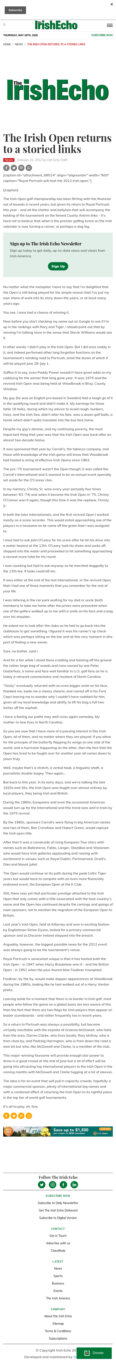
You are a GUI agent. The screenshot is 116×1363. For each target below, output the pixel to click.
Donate (98, 1353)
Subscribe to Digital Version (58, 1218)
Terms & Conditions (58, 1331)
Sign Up (58, 266)
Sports (58, 1276)
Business (58, 1283)
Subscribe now (102, 35)
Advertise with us (58, 1243)
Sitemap (58, 1324)
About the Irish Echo (58, 1316)
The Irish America (58, 1298)
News (19, 44)
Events (58, 1291)
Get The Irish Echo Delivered (58, 1210)
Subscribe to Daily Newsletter (58, 1203)
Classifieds (58, 1251)
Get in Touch (58, 1236)
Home (7, 44)
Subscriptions (58, 1338)
